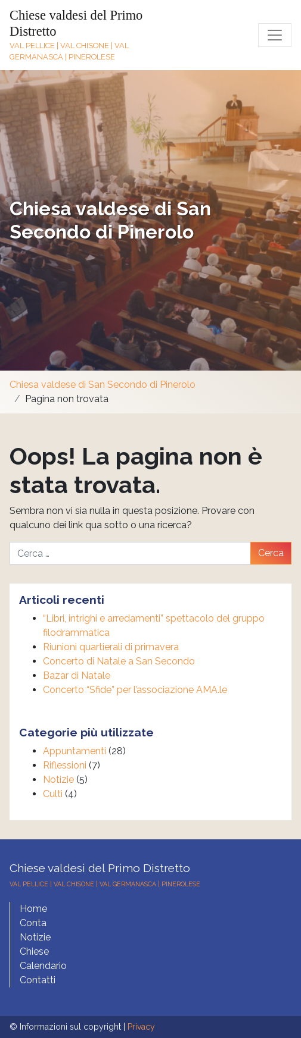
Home (33, 908)
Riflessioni (64, 765)
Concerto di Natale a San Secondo (119, 661)
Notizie (58, 779)
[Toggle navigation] (274, 35)
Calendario (43, 965)
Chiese (34, 951)
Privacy (141, 1026)
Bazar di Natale (76, 675)
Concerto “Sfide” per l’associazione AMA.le (135, 689)
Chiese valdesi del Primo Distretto (100, 867)
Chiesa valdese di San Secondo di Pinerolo (110, 219)
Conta (33, 923)
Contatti (37, 980)
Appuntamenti (74, 751)
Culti (53, 793)
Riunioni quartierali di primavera (111, 647)
